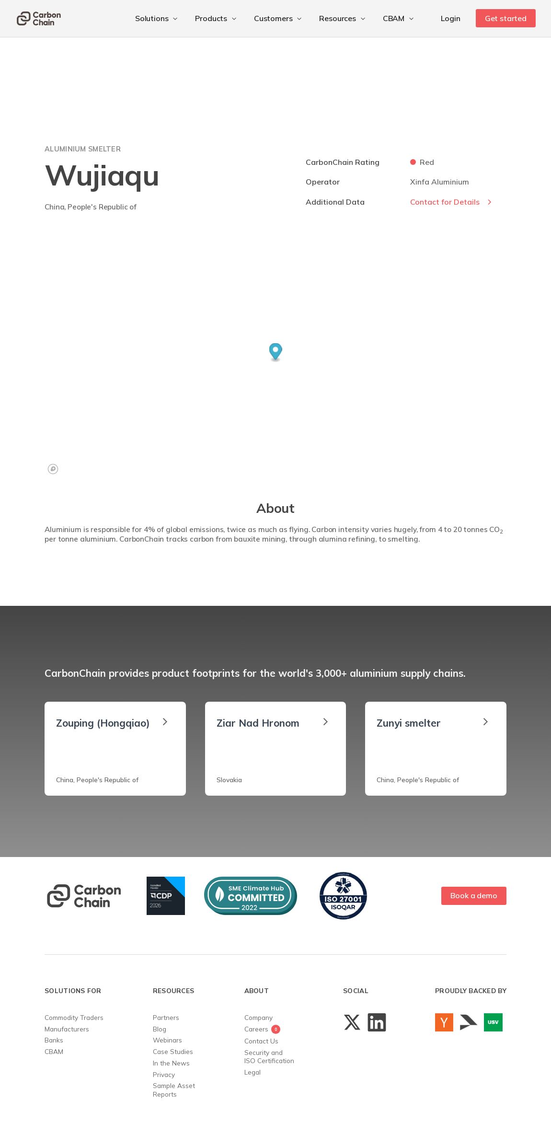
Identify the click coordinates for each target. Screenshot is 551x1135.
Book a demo (473, 895)
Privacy (164, 1074)
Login (450, 18)
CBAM (54, 1051)
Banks (54, 1040)
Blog (159, 1029)
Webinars (167, 1040)
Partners (166, 1017)
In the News (171, 1063)
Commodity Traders (74, 1017)
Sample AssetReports (174, 1089)
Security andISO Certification (269, 1056)
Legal (252, 1072)
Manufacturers (67, 1029)
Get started (506, 18)
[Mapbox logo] (52, 469)
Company (258, 1017)
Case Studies (173, 1051)
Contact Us (261, 1041)
